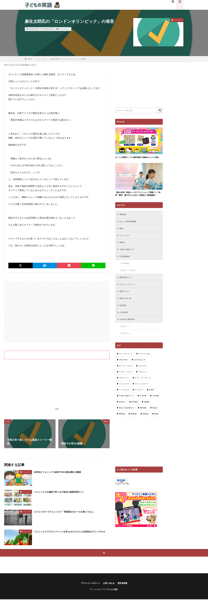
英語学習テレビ (127, 287)
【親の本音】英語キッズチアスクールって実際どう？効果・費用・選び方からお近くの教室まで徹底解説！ (138, 199)
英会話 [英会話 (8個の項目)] (154, 419)
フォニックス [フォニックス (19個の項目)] (124, 395)
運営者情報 (124, 583)
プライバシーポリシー (89, 583)
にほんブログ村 (122, 495)
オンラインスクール (128, 294)
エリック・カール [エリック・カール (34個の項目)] (125, 377)
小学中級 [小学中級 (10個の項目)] (143, 407)
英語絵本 (124, 221)
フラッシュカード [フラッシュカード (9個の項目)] (141, 395)
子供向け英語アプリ (128, 258)
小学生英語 (125, 323)
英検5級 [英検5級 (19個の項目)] (145, 425)
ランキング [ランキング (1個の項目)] (139, 401)
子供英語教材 (126, 265)
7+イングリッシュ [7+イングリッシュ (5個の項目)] (125, 365)
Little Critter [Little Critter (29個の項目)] (123, 371)
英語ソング (127, 337)
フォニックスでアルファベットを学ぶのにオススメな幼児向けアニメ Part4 (71, 533)
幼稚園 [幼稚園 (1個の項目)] (146, 413)
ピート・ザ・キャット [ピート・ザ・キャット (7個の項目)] (143, 389)
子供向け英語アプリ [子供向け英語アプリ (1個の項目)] (126, 407)
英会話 (123, 250)
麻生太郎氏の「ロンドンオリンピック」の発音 (68, 59)
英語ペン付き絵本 (130, 279)
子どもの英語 (112, 590)
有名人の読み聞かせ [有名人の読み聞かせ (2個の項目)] (126, 419)
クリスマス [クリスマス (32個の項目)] (142, 377)
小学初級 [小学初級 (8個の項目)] (155, 407)
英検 (122, 236)
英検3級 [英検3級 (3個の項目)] (122, 425)
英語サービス (126, 301)
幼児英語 (124, 315)
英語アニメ (127, 344)
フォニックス (64, 29)
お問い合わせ (109, 583)
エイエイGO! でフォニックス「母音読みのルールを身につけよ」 (70, 511)
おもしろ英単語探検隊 (129, 229)
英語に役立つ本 (127, 308)
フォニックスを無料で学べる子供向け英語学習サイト (64, 491)
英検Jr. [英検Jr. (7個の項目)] (156, 425)
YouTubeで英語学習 (129, 330)
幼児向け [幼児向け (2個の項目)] (122, 413)
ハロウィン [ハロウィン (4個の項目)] (142, 383)
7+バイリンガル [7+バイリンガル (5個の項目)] (144, 365)
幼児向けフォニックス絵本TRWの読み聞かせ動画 (62, 471)
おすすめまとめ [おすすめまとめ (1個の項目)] (139, 371)
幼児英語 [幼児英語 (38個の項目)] (134, 413)
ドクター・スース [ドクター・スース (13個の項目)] (125, 383)
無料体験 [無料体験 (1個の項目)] (143, 419)
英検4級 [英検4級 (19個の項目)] (134, 425)
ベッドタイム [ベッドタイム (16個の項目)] (124, 401)
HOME (29, 59)
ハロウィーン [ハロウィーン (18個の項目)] (124, 389)
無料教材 (127, 272)
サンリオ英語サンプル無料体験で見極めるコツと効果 (138, 159)
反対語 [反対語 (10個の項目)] (151, 401)
